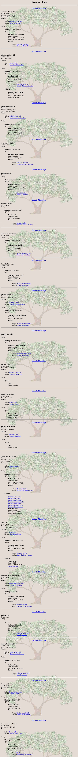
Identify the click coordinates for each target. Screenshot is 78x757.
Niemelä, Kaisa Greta (23, 255)
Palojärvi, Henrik (14, 466)
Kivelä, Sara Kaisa (15, 534)
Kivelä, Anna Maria (23, 285)
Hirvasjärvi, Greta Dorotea (25, 490)
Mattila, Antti (20, 753)
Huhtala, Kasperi (14, 302)
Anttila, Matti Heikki (15, 652)
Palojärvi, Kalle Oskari (15, 500)
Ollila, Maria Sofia (15, 23)
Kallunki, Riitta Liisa (16, 585)
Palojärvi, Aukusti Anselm (16, 502)
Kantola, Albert (13, 434)
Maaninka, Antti (21, 489)
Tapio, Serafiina (13, 566)
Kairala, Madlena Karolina (25, 86)
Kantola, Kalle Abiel (15, 372)
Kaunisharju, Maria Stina (24, 754)
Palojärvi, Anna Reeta (14, 498)
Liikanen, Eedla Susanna (24, 46)
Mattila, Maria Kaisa (16, 733)
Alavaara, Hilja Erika (16, 374)
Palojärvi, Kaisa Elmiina (15, 507)
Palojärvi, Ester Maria (14, 503)
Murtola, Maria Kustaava (17, 304)
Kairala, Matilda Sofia (23, 714)
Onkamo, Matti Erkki (22, 633)
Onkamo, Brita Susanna (17, 654)
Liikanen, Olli (13, 63)
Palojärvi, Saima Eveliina (15, 505)
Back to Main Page (39, 8)
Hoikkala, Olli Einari (22, 44)
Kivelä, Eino (13, 402)
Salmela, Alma (14, 404)
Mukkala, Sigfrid (21, 553)
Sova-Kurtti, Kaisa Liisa (17, 65)
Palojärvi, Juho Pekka (14, 497)
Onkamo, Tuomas (14, 732)
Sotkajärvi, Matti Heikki (23, 253)
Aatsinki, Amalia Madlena (25, 225)
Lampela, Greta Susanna (24, 555)
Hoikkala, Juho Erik (22, 84)
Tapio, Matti (12, 532)
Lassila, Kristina (22, 635)
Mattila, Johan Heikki (22, 713)
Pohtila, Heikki (21, 193)
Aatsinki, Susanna (22, 194)
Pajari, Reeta (13, 468)
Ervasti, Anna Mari (15, 436)
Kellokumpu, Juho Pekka (16, 583)
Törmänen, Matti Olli (15, 21)
